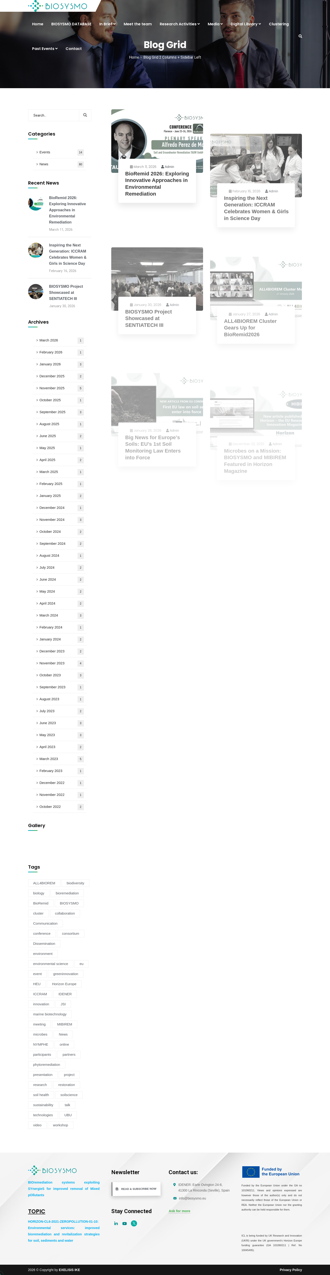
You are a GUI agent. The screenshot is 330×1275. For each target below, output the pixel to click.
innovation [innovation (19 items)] (41, 1004)
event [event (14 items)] (37, 974)
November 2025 (62, 388)
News (62, 164)
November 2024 (62, 520)
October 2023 (62, 675)
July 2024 (62, 568)
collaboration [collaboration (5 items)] (65, 913)
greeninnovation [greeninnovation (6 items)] (65, 974)
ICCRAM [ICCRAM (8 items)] (40, 994)
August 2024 (62, 556)
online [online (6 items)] (64, 1044)
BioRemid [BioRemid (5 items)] (40, 903)
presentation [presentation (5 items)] (43, 1075)
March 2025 (62, 472)
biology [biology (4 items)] (38, 893)
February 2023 (62, 771)
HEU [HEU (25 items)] (37, 984)
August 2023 (62, 699)
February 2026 (62, 352)
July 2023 (62, 711)
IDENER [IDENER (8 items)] (65, 994)
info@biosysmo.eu (192, 1198)
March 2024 (62, 616)
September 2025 (62, 412)
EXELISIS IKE (69, 1270)
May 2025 (62, 448)
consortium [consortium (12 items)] (70, 933)
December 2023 (62, 651)
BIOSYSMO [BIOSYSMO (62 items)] (69, 903)
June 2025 (62, 436)
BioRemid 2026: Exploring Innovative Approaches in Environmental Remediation (157, 184)
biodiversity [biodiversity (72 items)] (75, 883)
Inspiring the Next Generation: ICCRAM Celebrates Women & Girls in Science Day (68, 254)
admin (167, 167)
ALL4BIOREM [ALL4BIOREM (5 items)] (44, 883)
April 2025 (62, 460)
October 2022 (62, 807)
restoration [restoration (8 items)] (66, 1085)
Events (62, 152)
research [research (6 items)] (40, 1085)
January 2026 (62, 364)
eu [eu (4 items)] (82, 964)
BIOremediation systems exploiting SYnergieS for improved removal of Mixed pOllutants (64, 1188)
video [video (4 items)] (37, 1125)
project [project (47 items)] (69, 1075)
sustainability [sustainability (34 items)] (43, 1105)
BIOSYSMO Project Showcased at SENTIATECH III (66, 292)
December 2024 (62, 508)
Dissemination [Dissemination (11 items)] (44, 944)
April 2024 (62, 604)
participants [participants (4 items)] (42, 1054)
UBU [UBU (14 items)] (68, 1115)
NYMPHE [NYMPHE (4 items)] (40, 1044)
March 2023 (62, 759)
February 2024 (62, 627)
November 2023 (62, 663)
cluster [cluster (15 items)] (38, 913)
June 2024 (62, 580)
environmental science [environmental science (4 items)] (50, 964)
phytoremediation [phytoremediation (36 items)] (46, 1065)
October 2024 (62, 532)
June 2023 (62, 723)
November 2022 (62, 795)
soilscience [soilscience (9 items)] (69, 1095)
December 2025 (62, 376)
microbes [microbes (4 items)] (40, 1034)
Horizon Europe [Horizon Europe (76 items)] (64, 984)
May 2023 (62, 735)
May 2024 (62, 592)
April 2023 (62, 747)
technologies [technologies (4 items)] (43, 1115)
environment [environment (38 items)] (43, 954)
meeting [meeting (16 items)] (39, 1024)
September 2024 (62, 544)
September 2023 (62, 687)
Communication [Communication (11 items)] (45, 923)
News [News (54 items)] (63, 1034)
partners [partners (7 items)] (69, 1054)
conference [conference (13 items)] (42, 933)
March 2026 (62, 340)
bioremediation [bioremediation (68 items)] (67, 893)
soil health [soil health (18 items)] (41, 1095)
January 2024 (62, 639)
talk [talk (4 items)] (67, 1105)
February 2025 (62, 484)
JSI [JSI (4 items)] (63, 1004)
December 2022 (62, 783)
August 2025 (62, 424)
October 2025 (62, 400)
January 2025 (62, 496)
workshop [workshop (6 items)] (60, 1125)
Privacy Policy (291, 1270)
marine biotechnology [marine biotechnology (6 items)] (50, 1014)
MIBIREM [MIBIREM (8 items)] (64, 1024)
